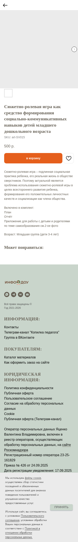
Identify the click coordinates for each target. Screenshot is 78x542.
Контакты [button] (11, 327)
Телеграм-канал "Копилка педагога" (31, 332)
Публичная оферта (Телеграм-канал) (32, 419)
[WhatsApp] (6, 294)
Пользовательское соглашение (28, 398)
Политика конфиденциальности (28, 388)
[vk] (20, 294)
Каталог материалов (20, 357)
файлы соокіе (33, 477)
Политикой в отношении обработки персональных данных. (22, 532)
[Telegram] (13, 294)
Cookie (9, 414)
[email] (27, 294)
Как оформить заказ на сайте (27, 362)
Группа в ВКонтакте (19, 337)
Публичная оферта (18, 393)
